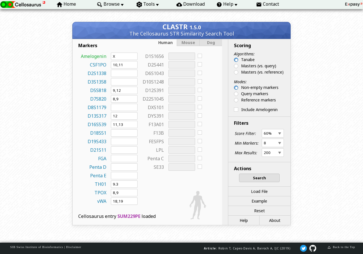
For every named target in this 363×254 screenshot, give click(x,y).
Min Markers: (247, 143)
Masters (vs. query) (258, 65)
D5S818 (98, 90)
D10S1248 (153, 82)
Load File (259, 191)
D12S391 (154, 90)
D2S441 (156, 65)
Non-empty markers (259, 87)
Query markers (254, 93)
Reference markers (258, 100)
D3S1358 (97, 82)
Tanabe (248, 59)
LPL (160, 150)
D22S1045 (153, 99)
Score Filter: (245, 133)
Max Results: (246, 152)
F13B (158, 133)
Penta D (97, 167)
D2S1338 (97, 73)
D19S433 (97, 141)
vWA (101, 201)
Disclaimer (73, 247)
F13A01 (156, 124)
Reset (259, 210)
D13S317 (97, 116)
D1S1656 (154, 56)
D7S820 (98, 99)
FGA (102, 158)
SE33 (159, 167)
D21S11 (98, 150)
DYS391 (156, 116)
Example (259, 201)
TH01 (100, 184)
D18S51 (98, 133)
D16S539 (97, 124)
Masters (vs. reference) (262, 72)
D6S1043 (154, 73)
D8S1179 (97, 107)
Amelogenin (93, 56)
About (274, 220)
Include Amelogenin (259, 109)
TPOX (100, 193)
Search (259, 177)
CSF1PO (98, 65)
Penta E (98, 175)
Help (244, 220)
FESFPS (156, 141)
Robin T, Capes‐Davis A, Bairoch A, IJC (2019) (254, 248)
